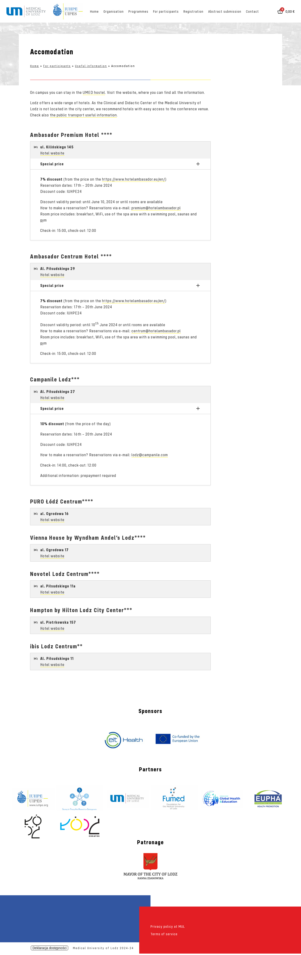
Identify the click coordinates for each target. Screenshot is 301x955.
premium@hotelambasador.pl (156, 207)
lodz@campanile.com (149, 454)
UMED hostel (94, 92)
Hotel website (52, 153)
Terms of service (164, 933)
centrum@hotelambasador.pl (156, 330)
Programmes (138, 11)
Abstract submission (224, 11)
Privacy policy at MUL (167, 926)
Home (94, 11)
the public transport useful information (83, 115)
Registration (193, 11)
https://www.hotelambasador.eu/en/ (133, 179)
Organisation (113, 11)
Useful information (91, 66)
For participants (166, 11)
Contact (252, 11)
